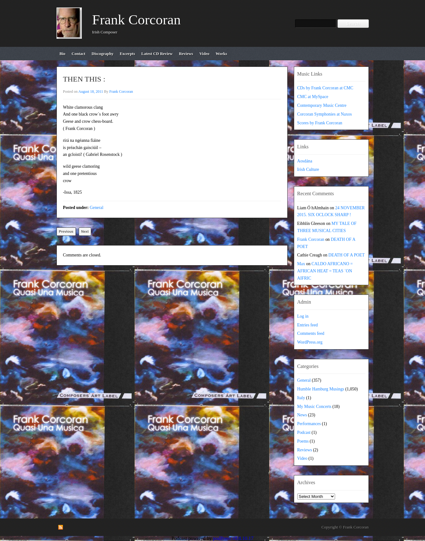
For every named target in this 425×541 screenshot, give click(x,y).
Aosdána (304, 161)
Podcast (304, 432)
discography (102, 53)
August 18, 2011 (90, 91)
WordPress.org (310, 342)
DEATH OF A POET (347, 255)
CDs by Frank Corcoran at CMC (325, 88)
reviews (186, 53)
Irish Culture (308, 169)
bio (63, 53)
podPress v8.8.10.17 (233, 538)
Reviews (304, 450)
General (96, 207)
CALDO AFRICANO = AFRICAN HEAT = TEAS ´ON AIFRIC (325, 270)
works (221, 53)
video (204, 53)
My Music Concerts (314, 406)
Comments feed (310, 333)
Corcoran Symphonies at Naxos (324, 114)
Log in (303, 316)
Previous (66, 231)
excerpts (127, 53)
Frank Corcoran (136, 19)
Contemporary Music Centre (322, 105)
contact (78, 53)
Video (302, 458)
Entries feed (307, 325)
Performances (309, 423)
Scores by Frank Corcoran (319, 123)
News (302, 415)
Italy (301, 397)
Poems (303, 441)
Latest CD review (157, 53)
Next (85, 231)
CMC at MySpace (313, 96)
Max (301, 263)
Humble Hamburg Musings (320, 389)
